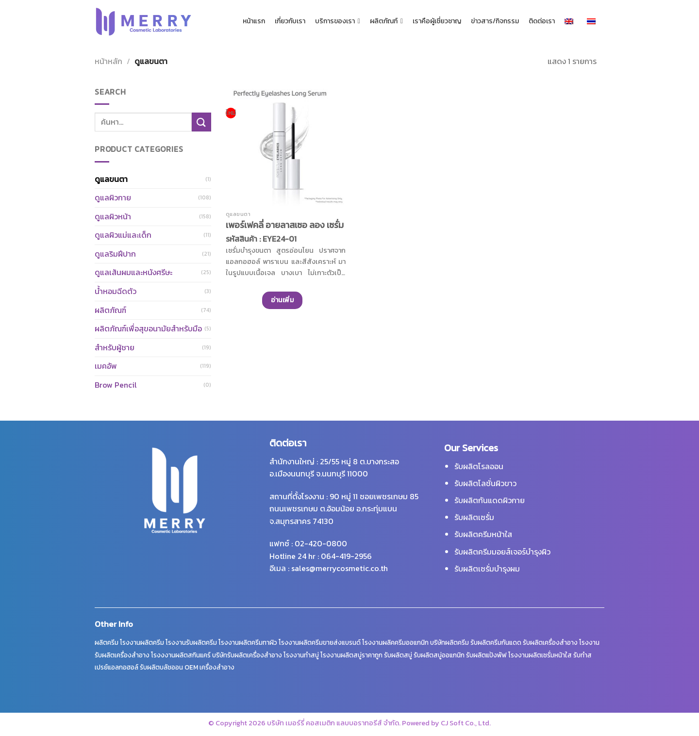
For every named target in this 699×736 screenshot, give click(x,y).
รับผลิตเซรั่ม (474, 517)
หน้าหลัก (108, 61)
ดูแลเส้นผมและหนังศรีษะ (133, 272)
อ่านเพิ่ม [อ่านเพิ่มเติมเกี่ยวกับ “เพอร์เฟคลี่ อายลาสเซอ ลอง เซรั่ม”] (282, 300)
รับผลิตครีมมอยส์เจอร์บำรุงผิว (502, 551)
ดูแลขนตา (111, 179)
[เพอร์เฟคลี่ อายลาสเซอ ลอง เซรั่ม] (286, 146)
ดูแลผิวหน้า (113, 216)
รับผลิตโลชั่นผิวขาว (485, 483)
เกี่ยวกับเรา (290, 21)
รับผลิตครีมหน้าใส (483, 534)
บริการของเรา (337, 21)
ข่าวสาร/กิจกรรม (495, 21)
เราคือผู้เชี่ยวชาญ (437, 21)
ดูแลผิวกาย (113, 197)
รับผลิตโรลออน (478, 466)
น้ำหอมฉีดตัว (115, 291)
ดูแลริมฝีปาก (115, 254)
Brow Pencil (116, 385)
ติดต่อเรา (542, 21)
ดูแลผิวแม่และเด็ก (123, 235)
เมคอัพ (106, 366)
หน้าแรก (254, 21)
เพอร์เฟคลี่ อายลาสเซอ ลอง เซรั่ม (285, 224)
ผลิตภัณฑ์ (386, 21)
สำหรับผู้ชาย (114, 347)
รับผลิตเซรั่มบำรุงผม (487, 568)
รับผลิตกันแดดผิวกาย (489, 500)
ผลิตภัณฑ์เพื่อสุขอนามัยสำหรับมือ (148, 328)
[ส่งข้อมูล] (201, 122)
